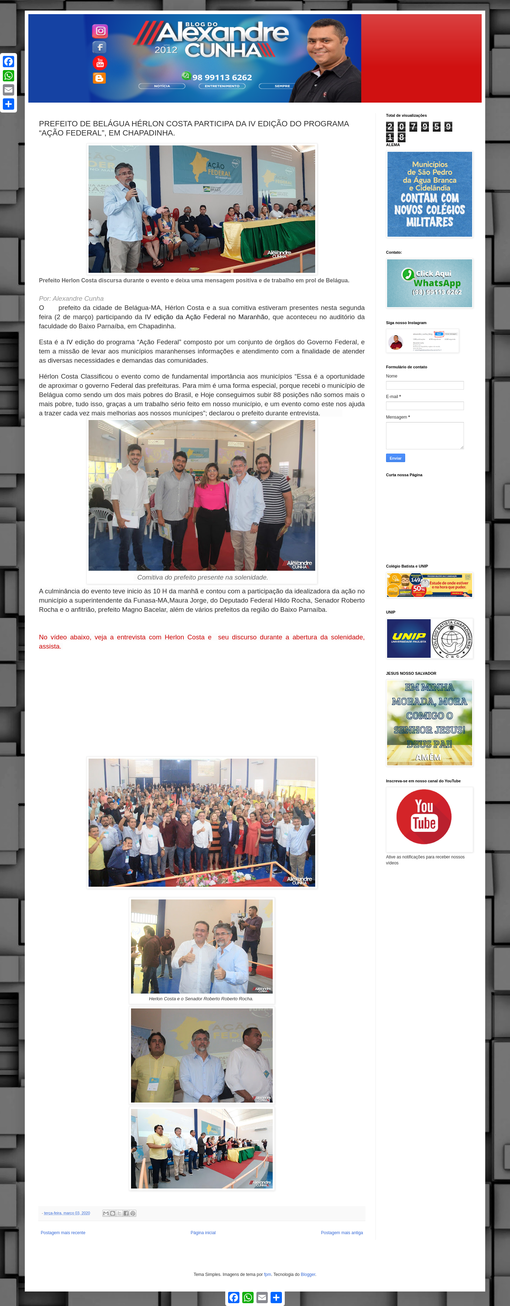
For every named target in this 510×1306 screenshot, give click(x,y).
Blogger (308, 1274)
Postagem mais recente (63, 1232)
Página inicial (203, 1232)
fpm (267, 1274)
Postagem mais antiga (342, 1232)
